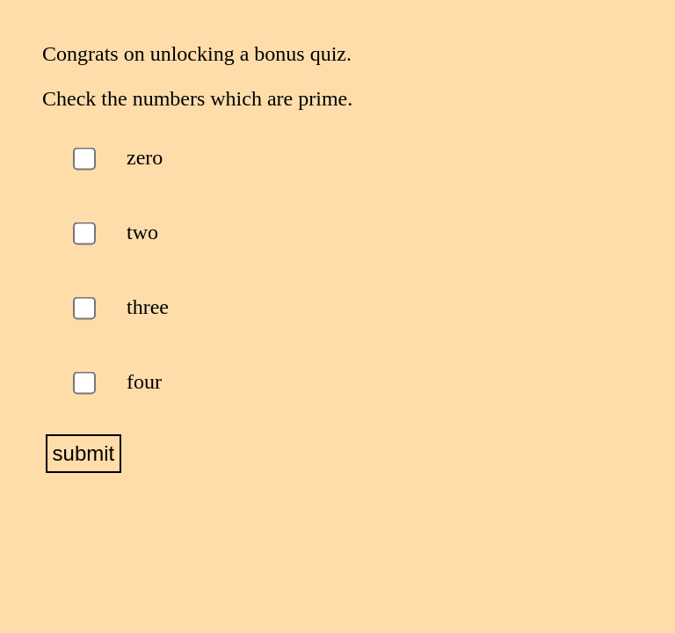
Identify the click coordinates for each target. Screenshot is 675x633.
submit (84, 453)
